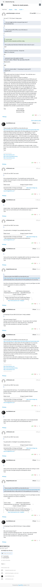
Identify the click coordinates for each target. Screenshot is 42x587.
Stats (16, 9)
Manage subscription (7, 553)
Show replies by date (36, 120)
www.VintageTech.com (9, 191)
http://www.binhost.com (9, 158)
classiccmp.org (9, 2)
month (20, 9)
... (4, 20)
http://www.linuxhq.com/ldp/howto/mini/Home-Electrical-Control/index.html (21, 129)
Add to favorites (5, 560)
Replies (10, 9)
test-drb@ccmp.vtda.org (6, 550)
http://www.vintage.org (31, 187)
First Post (4, 9)
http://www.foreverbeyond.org (10, 156)
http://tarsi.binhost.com (9, 154)
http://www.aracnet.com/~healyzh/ (16, 300)
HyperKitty (20, 585)
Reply (4, 116)
